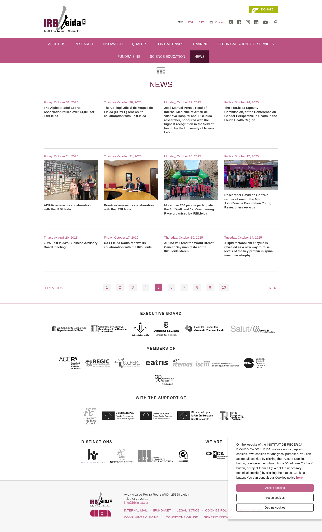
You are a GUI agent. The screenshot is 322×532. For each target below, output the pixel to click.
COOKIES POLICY (218, 510)
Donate (267, 9)
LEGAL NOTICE (188, 510)
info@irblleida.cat (136, 502)
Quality (139, 44)
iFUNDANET (162, 510)
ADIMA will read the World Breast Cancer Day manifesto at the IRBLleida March (188, 247)
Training (200, 44)
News (200, 56)
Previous (54, 288)
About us (56, 44)
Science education (167, 56)
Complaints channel (142, 517)
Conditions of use (182, 517)
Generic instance (219, 517)
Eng (180, 22)
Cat (201, 22)
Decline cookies (275, 507)
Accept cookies (275, 488)
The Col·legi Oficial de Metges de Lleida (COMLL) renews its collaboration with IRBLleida (128, 112)
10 (224, 287)
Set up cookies (275, 497)
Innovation (112, 44)
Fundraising (128, 56)
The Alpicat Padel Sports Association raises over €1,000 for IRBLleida (69, 112)
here (299, 477)
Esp (190, 22)
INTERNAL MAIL (135, 510)
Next (273, 288)
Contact (219, 22)
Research (83, 44)
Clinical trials (169, 44)
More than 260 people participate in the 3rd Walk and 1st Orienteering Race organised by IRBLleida (190, 209)
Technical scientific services (246, 44)
